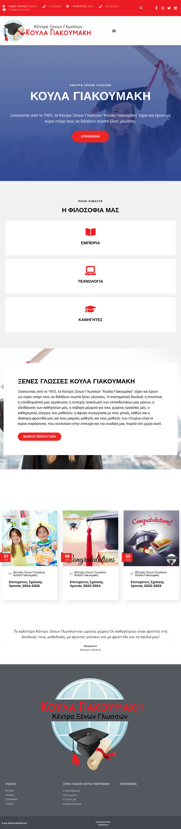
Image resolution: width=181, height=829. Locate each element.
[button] (141, 8)
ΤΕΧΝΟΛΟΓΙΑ (90, 281)
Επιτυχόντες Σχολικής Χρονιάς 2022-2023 (147, 584)
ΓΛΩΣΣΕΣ (11, 784)
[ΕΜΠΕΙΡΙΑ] (90, 232)
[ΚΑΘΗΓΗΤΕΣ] (90, 308)
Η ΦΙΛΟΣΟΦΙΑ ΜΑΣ (90, 210)
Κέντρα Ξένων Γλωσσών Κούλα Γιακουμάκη (29, 574)
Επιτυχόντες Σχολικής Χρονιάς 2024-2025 (25, 584)
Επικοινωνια (128, 784)
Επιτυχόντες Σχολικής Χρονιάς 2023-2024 (86, 584)
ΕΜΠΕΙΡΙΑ (90, 242)
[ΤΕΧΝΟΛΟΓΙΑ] (90, 270)
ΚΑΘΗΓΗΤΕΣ (90, 319)
